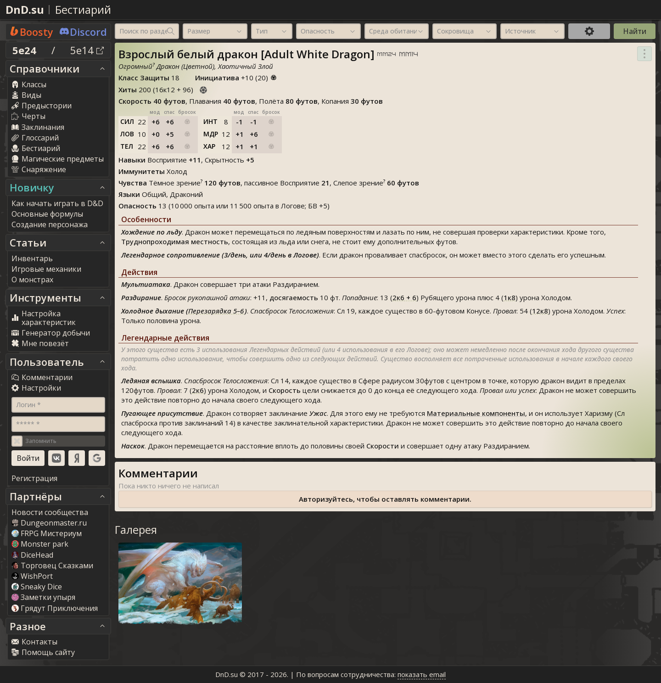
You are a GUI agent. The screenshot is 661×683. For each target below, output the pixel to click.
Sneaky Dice (36, 587)
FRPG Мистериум (46, 533)
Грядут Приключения (54, 608)
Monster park (39, 544)
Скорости (382, 445)
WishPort (32, 576)
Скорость (285, 390)
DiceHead (32, 555)
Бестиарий (83, 9)
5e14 (87, 50)
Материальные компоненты (476, 413)
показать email (422, 674)
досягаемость (293, 297)
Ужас (318, 413)
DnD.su (25, 9)
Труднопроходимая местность (174, 241)
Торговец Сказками (52, 565)
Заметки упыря (43, 597)
